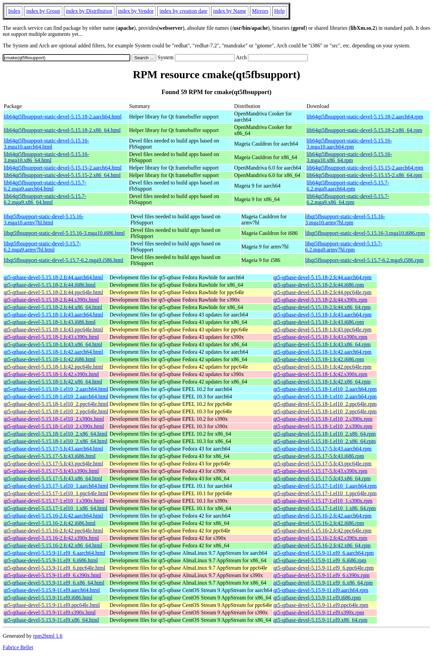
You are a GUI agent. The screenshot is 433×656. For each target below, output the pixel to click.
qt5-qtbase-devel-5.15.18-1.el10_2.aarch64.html (56, 389)
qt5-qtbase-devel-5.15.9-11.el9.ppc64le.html (52, 605)
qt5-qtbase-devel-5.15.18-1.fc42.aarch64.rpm (322, 352)
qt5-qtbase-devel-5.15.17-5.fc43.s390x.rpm (320, 471)
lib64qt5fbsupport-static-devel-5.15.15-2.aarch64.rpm (364, 168)
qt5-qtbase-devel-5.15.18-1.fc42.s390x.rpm (320, 374)
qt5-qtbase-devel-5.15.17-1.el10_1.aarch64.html (56, 486)
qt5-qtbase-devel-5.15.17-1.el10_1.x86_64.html (55, 508)
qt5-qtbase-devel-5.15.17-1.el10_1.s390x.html (54, 501)
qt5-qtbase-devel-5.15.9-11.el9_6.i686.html (51, 560)
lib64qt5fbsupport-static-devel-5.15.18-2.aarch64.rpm (364, 116)
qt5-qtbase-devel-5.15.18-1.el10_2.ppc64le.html (56, 404)
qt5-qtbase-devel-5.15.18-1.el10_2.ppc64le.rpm (325, 404)
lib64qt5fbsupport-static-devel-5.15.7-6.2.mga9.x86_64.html (45, 199)
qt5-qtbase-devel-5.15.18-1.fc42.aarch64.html (53, 352)
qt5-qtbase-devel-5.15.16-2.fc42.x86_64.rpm (321, 545)
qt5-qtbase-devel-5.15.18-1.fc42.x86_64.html (53, 382)
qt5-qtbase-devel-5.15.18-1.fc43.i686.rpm (318, 322)
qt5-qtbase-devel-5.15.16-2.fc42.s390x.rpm (320, 538)
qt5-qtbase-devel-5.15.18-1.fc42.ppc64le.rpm (322, 367)
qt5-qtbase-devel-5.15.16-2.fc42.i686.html (50, 523)
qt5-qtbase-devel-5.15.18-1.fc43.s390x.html (51, 337)
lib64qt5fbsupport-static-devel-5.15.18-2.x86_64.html (62, 130)
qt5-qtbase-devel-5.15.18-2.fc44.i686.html (50, 285)
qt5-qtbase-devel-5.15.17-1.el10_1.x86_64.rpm (324, 508)
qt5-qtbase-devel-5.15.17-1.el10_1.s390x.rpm (322, 501)
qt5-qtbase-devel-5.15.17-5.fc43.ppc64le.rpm (322, 463)
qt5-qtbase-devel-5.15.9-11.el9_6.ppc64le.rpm (323, 568)
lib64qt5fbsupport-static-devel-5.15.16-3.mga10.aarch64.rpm (349, 144)
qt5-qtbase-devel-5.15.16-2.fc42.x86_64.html (53, 545)
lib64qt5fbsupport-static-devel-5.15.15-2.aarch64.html (62, 168)
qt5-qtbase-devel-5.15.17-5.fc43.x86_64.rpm (321, 478)
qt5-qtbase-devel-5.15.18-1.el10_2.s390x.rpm (322, 419)
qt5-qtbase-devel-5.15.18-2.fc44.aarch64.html (53, 277)
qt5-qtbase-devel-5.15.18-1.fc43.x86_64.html (53, 344)
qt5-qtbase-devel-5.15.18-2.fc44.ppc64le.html (53, 292)
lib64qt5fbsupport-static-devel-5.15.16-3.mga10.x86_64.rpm (349, 157)
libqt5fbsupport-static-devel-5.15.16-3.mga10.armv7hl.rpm (345, 219)
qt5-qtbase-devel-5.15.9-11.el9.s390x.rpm (318, 612)
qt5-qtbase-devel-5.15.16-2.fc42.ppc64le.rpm (322, 530)
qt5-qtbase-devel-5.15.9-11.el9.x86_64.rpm (320, 620)
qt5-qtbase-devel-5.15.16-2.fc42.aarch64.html (53, 516)
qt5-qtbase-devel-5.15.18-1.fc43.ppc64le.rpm (322, 329)
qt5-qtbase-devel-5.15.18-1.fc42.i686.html (50, 359)
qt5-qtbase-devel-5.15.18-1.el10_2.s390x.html (54, 419)
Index (14, 11)
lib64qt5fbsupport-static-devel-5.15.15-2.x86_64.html (62, 175)
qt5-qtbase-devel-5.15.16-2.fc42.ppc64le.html (53, 530)
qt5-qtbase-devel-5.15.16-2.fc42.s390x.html (51, 538)
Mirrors (260, 11)
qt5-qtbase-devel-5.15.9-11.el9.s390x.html (50, 612)
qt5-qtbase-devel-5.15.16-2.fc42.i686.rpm (318, 523)
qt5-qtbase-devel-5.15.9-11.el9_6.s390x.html (52, 575)
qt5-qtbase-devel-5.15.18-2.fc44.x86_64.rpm (321, 307)
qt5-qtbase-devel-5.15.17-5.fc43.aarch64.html (53, 449)
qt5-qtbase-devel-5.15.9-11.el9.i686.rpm (317, 597)
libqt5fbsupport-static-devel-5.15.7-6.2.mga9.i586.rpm (364, 260)
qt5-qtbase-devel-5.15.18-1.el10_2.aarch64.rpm (325, 389)
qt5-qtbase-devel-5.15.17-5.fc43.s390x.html (51, 471)
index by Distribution (89, 11)
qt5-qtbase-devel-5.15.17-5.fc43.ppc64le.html (53, 463)
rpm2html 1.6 (48, 636)
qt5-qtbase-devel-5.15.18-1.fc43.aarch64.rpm (322, 315)
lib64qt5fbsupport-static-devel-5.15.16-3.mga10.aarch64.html (46, 144)
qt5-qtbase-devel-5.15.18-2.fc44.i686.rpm (318, 285)
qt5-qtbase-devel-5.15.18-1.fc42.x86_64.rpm (321, 382)
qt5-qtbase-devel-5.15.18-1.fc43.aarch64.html (53, 315)
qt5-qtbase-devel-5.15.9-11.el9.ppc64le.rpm (320, 605)
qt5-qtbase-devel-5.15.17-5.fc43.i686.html (50, 456)
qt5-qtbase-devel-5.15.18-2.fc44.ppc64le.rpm (322, 292)
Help (279, 11)
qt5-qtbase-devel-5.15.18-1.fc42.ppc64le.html (53, 367)
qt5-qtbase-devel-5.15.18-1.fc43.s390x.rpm (320, 337)
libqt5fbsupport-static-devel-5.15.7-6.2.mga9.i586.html (63, 260)
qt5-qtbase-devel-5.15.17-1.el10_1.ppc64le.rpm (325, 493)
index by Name (229, 11)
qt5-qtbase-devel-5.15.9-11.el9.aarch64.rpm (320, 590)
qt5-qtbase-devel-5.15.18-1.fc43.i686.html (50, 322)
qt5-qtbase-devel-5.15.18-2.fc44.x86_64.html (53, 307)
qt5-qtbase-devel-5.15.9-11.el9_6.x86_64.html (54, 583)
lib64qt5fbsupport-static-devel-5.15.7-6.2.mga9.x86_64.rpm (347, 199)
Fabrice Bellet (18, 647)
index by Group (43, 11)
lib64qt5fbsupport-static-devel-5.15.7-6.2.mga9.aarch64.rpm (347, 186)
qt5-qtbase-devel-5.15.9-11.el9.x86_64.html (51, 620)
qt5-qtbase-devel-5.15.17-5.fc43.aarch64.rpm (322, 449)
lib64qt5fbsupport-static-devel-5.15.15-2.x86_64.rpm (364, 175)
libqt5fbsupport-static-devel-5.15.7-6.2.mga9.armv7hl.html (42, 247)
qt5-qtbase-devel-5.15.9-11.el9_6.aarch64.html (54, 553)
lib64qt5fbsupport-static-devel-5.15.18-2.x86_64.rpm (364, 130)
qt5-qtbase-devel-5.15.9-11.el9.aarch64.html (52, 590)
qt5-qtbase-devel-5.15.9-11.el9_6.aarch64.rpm (323, 553)
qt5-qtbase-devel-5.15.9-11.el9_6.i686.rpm (319, 560)
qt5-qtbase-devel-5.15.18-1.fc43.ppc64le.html (53, 329)
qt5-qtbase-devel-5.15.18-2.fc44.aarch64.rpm (322, 277)
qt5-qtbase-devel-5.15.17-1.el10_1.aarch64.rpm (325, 486)
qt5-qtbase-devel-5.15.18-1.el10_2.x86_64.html (55, 434)
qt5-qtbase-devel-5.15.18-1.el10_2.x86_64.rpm (324, 434)
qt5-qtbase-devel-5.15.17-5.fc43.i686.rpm (318, 456)
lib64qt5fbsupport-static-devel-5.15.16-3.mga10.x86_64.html (46, 157)
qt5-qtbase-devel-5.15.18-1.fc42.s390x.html (51, 374)
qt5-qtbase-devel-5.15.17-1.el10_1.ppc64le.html (56, 493)
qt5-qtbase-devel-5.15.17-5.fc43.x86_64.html (53, 478)
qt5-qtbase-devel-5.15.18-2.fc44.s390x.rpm (320, 300)
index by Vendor (136, 11)
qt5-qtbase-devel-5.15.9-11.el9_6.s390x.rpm (321, 575)
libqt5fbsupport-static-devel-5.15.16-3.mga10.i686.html (64, 233)
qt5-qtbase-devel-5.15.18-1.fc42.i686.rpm (318, 359)
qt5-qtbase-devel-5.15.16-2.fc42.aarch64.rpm (322, 516)
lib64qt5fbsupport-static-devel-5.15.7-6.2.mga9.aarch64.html (45, 186)
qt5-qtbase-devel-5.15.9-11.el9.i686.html (48, 597)
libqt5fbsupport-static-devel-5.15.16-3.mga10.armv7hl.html (44, 219)
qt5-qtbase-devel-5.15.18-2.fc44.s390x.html (51, 300)
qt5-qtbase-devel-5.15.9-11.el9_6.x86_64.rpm (323, 583)
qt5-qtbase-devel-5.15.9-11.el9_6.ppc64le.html (54, 568)
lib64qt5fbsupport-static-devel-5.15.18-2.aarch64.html (62, 116)
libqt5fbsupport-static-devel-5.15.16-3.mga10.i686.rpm (365, 233)
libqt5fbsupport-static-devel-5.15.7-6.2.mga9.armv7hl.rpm (343, 247)
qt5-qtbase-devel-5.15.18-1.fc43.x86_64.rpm (321, 344)
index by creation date (183, 11)
